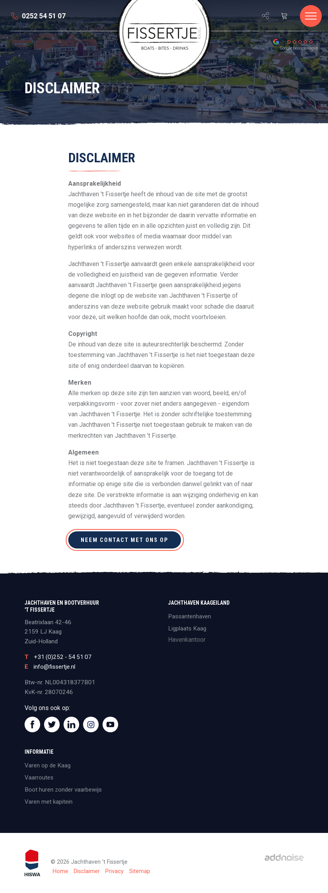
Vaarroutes (39, 777)
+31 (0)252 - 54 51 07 (63, 656)
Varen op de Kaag (48, 765)
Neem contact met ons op (125, 539)
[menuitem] (3, 30)
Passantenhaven (189, 616)
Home (60, 871)
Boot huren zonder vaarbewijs (63, 789)
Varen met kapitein (49, 801)
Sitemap (139, 871)
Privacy (114, 871)
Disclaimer (87, 871)
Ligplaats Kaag (187, 628)
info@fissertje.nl (54, 666)
